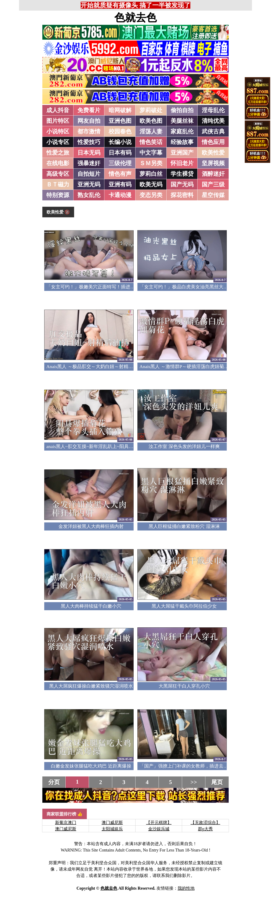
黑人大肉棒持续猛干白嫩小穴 (91, 606)
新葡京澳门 (65, 822)
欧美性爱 (213, 152)
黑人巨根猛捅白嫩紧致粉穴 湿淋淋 (184, 526)
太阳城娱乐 (112, 828)
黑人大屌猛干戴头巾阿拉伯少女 (184, 606)
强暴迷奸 (88, 163)
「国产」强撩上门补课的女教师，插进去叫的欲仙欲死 (195, 766)
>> (194, 782)
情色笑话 (151, 142)
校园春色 (120, 131)
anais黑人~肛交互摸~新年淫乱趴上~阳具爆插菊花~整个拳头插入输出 (116, 446)
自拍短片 (88, 174)
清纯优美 (213, 121)
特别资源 (57, 195)
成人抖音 (57, 110)
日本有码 (120, 152)
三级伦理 (120, 163)
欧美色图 (151, 121)
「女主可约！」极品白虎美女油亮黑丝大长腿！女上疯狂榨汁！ (205, 286)
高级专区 (57, 174)
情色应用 (213, 142)
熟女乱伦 (88, 195)
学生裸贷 (182, 174)
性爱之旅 (57, 152)
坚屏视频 (213, 163)
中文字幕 (151, 152)
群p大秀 (205, 828)
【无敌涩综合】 (205, 822)
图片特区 (57, 121)
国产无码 (182, 184)
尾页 (217, 782)
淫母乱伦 (213, 110)
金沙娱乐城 (158, 828)
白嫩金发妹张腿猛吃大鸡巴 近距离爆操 (91, 766)
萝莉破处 (151, 110)
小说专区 (57, 142)
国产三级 (213, 184)
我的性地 (186, 888)
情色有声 (120, 174)
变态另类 (151, 195)
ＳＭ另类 (151, 163)
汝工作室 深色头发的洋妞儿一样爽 (184, 446)
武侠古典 (213, 131)
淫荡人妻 (151, 131)
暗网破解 (120, 110)
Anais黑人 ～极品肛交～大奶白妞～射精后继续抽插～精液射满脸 (113, 366)
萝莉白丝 (151, 174)
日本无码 (88, 152)
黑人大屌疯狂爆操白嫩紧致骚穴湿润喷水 (91, 686)
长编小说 (120, 142)
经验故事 (182, 142)
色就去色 (135, 18)
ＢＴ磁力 (57, 184)
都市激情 (88, 131)
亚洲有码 (120, 184)
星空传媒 (213, 195)
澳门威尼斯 (112, 822)
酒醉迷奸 (213, 174)
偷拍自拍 (182, 110)
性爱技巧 (88, 142)
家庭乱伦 (182, 131)
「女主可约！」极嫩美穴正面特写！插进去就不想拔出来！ (106, 286)
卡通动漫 (120, 195)
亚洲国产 (182, 152)
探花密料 (182, 195)
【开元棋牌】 (158, 822)
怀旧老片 (182, 163)
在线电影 (57, 163)
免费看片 (88, 110)
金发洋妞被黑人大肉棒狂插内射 (91, 526)
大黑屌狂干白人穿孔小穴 (184, 686)
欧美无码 (151, 184)
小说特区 (57, 131)
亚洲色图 (120, 121)
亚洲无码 (88, 184)
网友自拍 (88, 121)
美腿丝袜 (182, 121)
